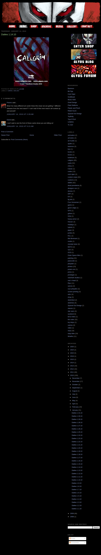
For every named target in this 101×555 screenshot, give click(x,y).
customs (71, 180)
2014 (72, 362)
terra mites (71, 317)
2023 (72, 353)
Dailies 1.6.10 (76, 493)
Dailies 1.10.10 (77, 480)
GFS (69, 211)
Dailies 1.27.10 (77, 426)
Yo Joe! (70, 125)
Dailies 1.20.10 (77, 448)
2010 (72, 375)
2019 (72, 356)
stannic (70, 308)
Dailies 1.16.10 (77, 461)
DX (69, 197)
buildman (71, 157)
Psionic (9, 102)
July (74, 394)
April (74, 404)
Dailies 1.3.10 (76, 502)
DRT (69, 194)
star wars (71, 311)
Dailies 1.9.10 (76, 483)
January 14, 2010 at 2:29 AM (20, 114)
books (70, 152)
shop (69, 297)
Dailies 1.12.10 (77, 473)
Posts (72, 538)
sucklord (71, 314)
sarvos (70, 286)
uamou (70, 325)
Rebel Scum (72, 111)
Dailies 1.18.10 (77, 454)
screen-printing (73, 292)
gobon (70, 213)
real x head (72, 280)
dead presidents (73, 185)
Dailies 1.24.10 (77, 435)
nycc (69, 250)
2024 (72, 350)
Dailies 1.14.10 (77, 467)
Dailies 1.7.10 (76, 489)
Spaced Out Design (75, 114)
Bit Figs (70, 91)
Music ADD (72, 100)
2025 (72, 347)
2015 (72, 359)
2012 (72, 369)
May (74, 400)
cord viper (71, 174)
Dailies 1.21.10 (77, 445)
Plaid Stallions (73, 105)
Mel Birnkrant (72, 238)
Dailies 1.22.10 (77, 442)
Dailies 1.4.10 (76, 499)
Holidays (71, 225)
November (76, 381)
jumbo (70, 233)
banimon (71, 146)
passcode (71, 261)
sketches (71, 303)
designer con (72, 188)
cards (10, 90)
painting (70, 258)
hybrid (70, 227)
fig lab (70, 199)
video (70, 328)
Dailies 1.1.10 (76, 509)
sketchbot (71, 300)
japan (70, 230)
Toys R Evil (72, 119)
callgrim (70, 160)
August (75, 391)
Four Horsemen (73, 202)
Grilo (69, 216)
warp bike (71, 333)
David (9, 120)
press (70, 272)
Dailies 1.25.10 (77, 432)
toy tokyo (71, 322)
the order (71, 319)
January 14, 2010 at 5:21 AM (20, 126)
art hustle (71, 141)
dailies (16, 90)
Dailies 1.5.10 (76, 496)
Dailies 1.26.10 (77, 429)
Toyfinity (71, 116)
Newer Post (5, 135)
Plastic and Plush (74, 108)
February (75, 407)
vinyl (69, 331)
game (70, 205)
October (75, 384)
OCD (69, 252)
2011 (72, 372)
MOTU (70, 247)
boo (69, 149)
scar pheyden (72, 289)
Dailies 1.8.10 (76, 486)
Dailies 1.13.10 (77, 470)
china (70, 166)
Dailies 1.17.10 (77, 458)
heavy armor (72, 219)
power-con (71, 269)
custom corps (72, 177)
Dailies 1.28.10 (77, 422)
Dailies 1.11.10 (77, 477)
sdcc (69, 294)
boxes (70, 155)
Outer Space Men (74, 255)
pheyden (71, 264)
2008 (72, 517)
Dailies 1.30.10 (77, 416)
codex (70, 171)
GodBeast (71, 97)
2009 (72, 513)
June (74, 397)
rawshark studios (74, 278)
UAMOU (71, 122)
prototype (71, 275)
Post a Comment (7, 132)
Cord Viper (71, 94)
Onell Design (72, 102)
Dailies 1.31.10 (77, 413)
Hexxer (70, 222)
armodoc (71, 138)
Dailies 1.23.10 (77, 438)
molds (70, 241)
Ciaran (70, 169)
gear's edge (72, 208)
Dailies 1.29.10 (77, 419)
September (76, 388)
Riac (69, 283)
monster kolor (72, 244)
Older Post (58, 135)
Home (32, 135)
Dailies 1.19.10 (77, 451)
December (76, 378)
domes (70, 191)
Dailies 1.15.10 (77, 464)
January (75, 410)
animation (71, 135)
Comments (74, 543)
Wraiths (70, 336)
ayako (70, 143)
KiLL (69, 236)
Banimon (71, 88)
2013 (72, 366)
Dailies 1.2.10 (76, 505)
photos (70, 266)
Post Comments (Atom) (19, 139)
